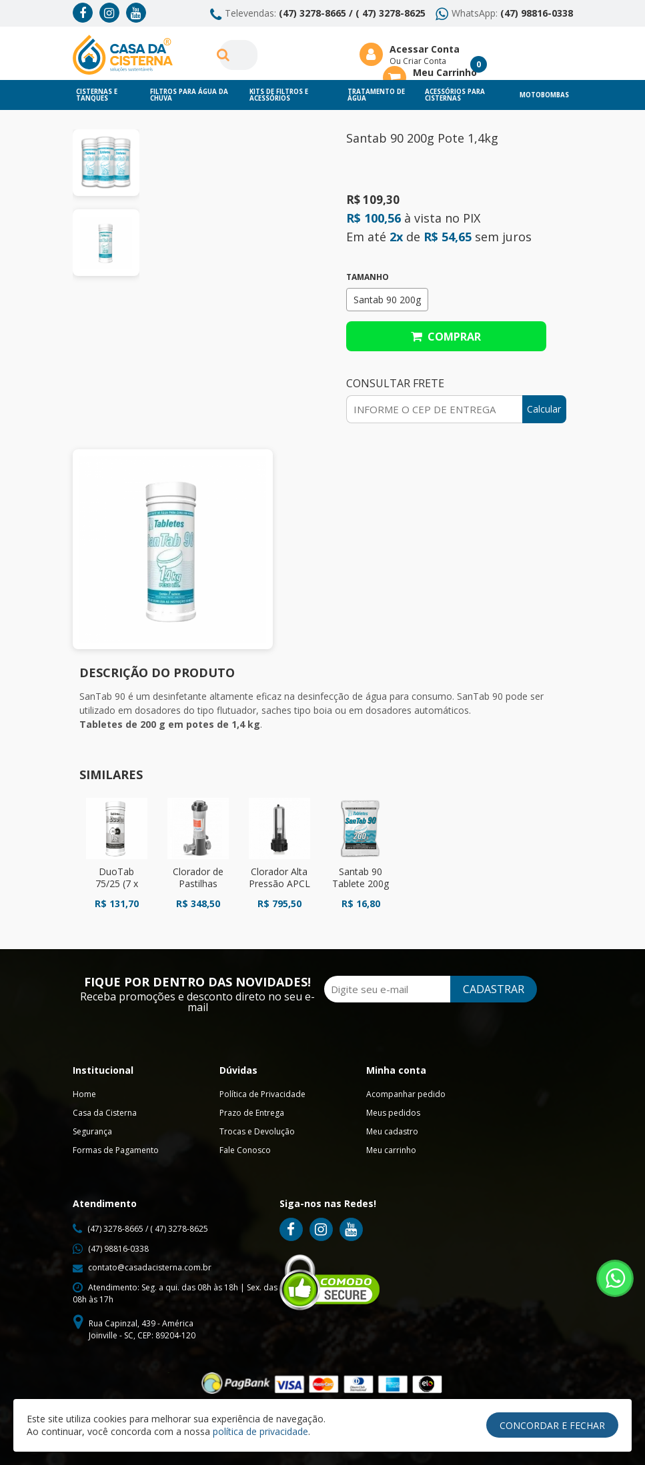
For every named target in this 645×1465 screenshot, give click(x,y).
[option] (106, 162)
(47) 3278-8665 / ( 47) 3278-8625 (352, 13)
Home (84, 1094)
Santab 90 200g (387, 299)
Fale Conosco (245, 1150)
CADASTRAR (491, 989)
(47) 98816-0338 (536, 13)
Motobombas (544, 95)
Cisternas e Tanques (96, 95)
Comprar (446, 336)
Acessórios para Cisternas (455, 95)
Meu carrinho (391, 1150)
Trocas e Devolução (257, 1131)
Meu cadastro (392, 1131)
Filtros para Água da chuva (189, 95)
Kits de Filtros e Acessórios (278, 95)
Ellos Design (434, 1434)
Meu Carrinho (445, 72)
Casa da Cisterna (105, 1112)
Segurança (92, 1131)
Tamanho (367, 277)
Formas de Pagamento (116, 1150)
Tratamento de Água (376, 95)
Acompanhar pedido (406, 1094)
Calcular (544, 409)
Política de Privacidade (262, 1094)
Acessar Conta (425, 49)
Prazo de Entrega (251, 1112)
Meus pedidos (393, 1112)
